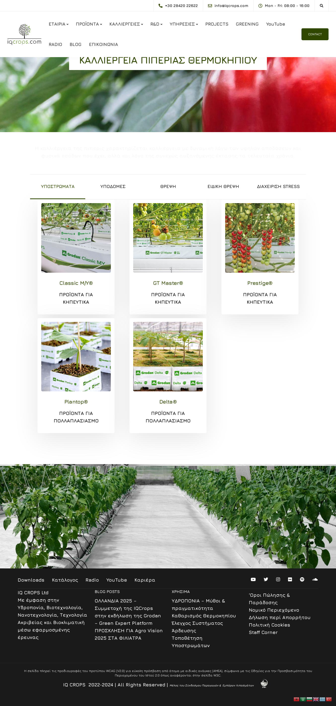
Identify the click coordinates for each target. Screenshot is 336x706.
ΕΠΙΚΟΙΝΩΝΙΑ (103, 44)
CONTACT (315, 34)
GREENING (247, 24)
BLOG (76, 44)
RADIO (55, 44)
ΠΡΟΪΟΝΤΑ (87, 24)
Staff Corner (263, 632)
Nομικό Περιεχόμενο (274, 610)
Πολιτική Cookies (269, 625)
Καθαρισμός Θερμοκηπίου (204, 615)
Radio (92, 580)
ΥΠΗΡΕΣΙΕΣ (182, 24)
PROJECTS (216, 24)
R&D (154, 24)
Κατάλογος (65, 580)
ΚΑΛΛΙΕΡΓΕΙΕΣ (124, 24)
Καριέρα (144, 580)
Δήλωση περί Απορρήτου (279, 617)
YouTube (275, 24)
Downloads (31, 580)
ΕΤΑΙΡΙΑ (57, 24)
